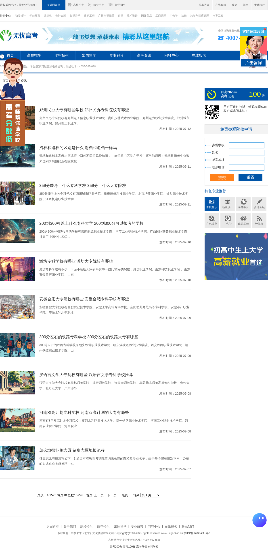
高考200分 (116, 546)
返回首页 (52, 526)
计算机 (48, 15)
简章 (245, 4)
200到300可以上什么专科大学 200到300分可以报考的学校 (91, 223)
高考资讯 (144, 55)
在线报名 (199, 55)
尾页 (125, 495)
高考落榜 (141, 546)
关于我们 (69, 526)
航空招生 (98, 4)
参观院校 (259, 4)
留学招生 (120, 4)
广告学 (174, 15)
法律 (184, 15)
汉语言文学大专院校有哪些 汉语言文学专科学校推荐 (86, 374)
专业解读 (116, 55)
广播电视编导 (106, 15)
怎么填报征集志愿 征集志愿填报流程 (72, 450)
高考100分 (129, 546)
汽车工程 (218, 15)
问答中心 (171, 55)
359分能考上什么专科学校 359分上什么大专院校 (82, 185)
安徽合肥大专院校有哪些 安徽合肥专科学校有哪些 (84, 299)
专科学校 (153, 546)
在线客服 (220, 4)
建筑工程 (89, 15)
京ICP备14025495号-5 (197, 533)
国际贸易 (146, 15)
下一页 (112, 495)
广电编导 (211, 223)
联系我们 (188, 526)
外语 (120, 15)
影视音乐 (75, 15)
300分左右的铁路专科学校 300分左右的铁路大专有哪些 (88, 337)
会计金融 (60, 15)
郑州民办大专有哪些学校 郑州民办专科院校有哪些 (84, 110)
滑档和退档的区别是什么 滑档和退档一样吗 (78, 148)
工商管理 (160, 15)
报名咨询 (204, 4)
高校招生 (78, 4)
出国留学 (89, 55)
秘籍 (234, 4)
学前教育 (34, 15)
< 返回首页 (53, 4)
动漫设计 (227, 207)
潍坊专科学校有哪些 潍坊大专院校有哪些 (76, 261)
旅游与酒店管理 (199, 15)
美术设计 (132, 15)
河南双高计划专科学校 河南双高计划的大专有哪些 (84, 412)
